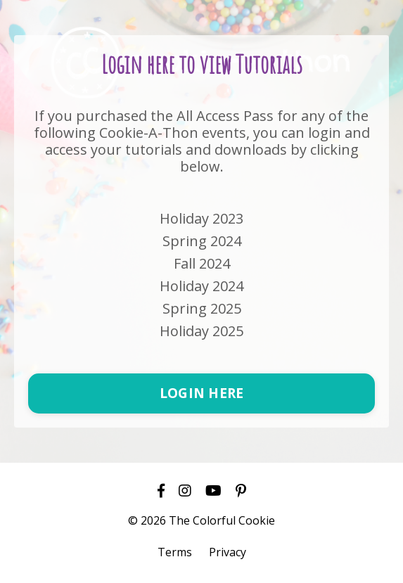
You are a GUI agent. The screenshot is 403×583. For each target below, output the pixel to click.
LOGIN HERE (202, 392)
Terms (175, 552)
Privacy (227, 552)
